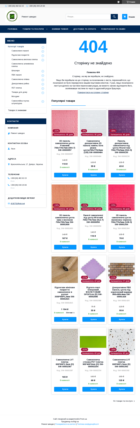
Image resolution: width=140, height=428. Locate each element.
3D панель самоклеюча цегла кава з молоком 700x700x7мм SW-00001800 (64, 220)
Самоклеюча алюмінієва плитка (23, 65)
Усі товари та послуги (123, 401)
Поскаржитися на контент (65, 424)
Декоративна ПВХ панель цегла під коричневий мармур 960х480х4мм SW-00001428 (121, 292)
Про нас (12, 36)
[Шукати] (114, 16)
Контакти (27, 36)
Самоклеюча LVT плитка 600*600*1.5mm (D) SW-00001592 (121, 363)
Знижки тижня (60, 29)
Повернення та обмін (113, 29)
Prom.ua (83, 419)
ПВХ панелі (17, 75)
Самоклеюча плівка (20, 79)
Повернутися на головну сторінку (93, 92)
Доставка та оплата (84, 29)
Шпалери (16, 70)
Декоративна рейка (20, 83)
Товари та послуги (33, 29)
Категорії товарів (16, 46)
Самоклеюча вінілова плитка (25, 59)
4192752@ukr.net (18, 203)
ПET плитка (17, 88)
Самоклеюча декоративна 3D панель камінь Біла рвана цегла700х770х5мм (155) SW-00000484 (93, 147)
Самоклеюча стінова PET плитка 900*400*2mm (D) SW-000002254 (93, 363)
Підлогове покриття (20, 55)
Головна (12, 29)
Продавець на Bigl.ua (70, 422)
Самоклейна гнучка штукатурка (20, 102)
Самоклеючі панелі (20, 51)
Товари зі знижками (17, 110)
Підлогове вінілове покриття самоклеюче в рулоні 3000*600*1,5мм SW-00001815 (65, 293)
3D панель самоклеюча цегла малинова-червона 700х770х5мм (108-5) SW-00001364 (121, 220)
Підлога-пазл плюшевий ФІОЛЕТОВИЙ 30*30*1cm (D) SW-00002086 (93, 292)
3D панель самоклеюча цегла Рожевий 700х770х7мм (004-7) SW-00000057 (64, 145)
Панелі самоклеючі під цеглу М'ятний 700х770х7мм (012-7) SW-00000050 (93, 218)
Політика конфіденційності (88, 424)
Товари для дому (19, 92)
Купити (65, 175)
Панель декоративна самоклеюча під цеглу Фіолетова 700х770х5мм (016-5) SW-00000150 (121, 147)
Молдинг (15, 96)
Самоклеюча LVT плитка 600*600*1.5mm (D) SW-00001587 (65, 363)
